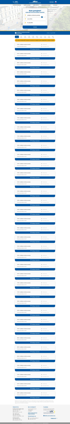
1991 (21, 401)
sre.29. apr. (45, 37)
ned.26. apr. (33, 37)
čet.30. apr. (49, 37)
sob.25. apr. (29, 37)
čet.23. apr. (21, 37)
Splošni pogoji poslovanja (32, 412)
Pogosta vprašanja (31, 413)
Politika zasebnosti (45, 423)
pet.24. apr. (25, 37)
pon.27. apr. (37, 37)
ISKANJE (35, 27)
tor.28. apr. (41, 37)
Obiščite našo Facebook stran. (49, 415)
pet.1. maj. (53, 37)
